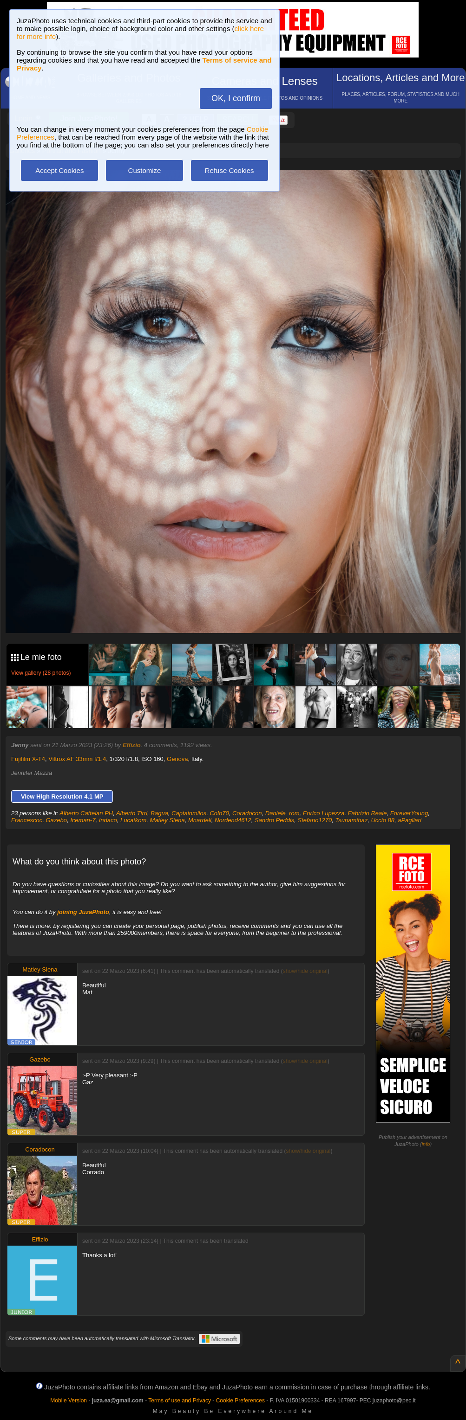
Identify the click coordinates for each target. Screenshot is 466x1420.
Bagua (159, 813)
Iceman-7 (82, 820)
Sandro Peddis (274, 820)
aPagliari (409, 820)
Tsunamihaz (351, 820)
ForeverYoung (409, 813)
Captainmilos (188, 813)
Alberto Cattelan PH (86, 813)
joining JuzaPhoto (83, 911)
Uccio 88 (382, 820)
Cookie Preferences (240, 1400)
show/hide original (305, 971)
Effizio (132, 745)
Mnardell (199, 820)
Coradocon (247, 813)
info (426, 1144)
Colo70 (219, 813)
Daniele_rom (282, 813)
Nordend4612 (233, 820)
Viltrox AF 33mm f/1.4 (77, 758)
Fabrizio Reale (367, 813)
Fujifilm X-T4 (28, 758)
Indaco (108, 820)
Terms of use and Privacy (179, 1400)
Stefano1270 (315, 820)
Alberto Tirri (131, 813)
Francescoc (26, 820)
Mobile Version (68, 1400)
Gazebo (56, 820)
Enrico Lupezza (324, 813)
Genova (177, 758)
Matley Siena (167, 820)
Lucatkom (133, 820)
